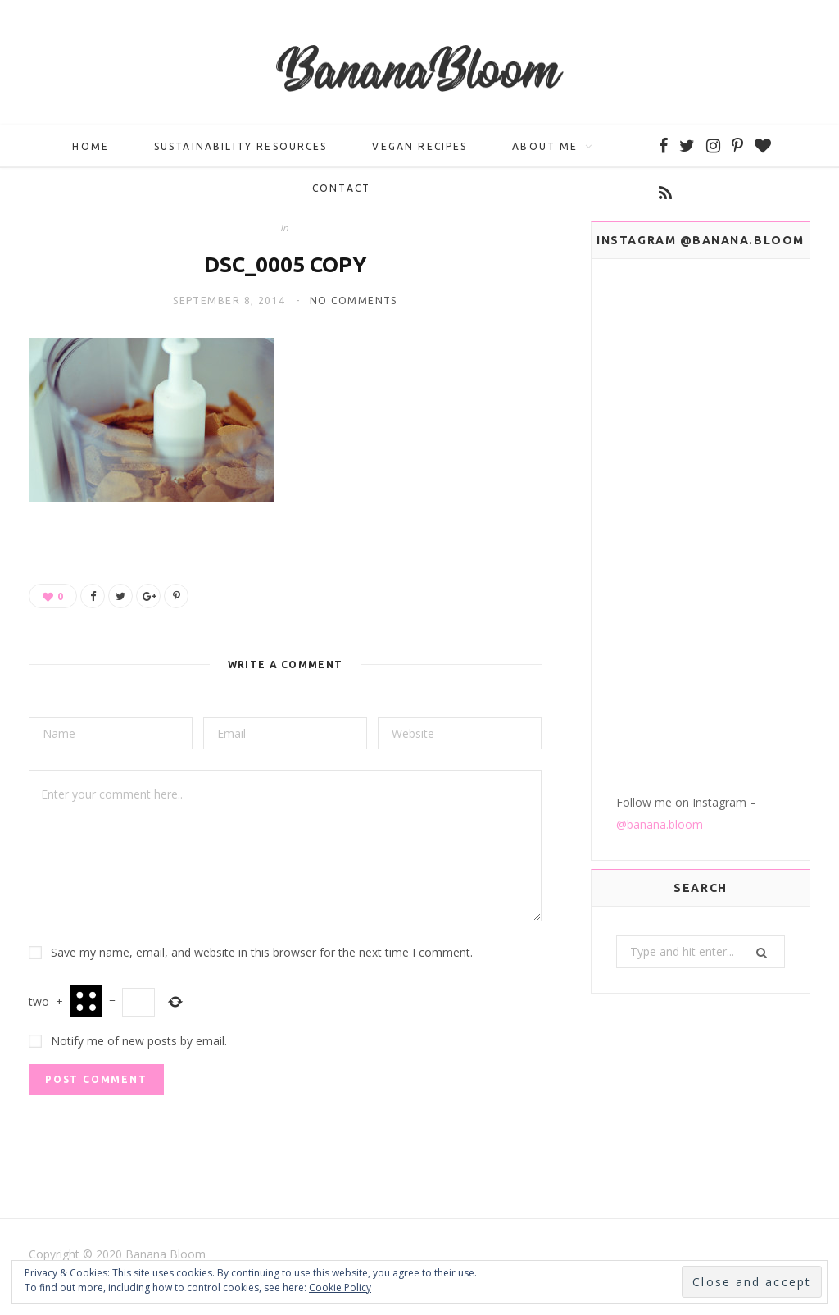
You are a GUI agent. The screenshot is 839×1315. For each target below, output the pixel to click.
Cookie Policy (340, 1288)
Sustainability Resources (241, 152)
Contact (341, 194)
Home (90, 152)
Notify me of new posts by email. (139, 1046)
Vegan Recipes (419, 152)
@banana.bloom (659, 428)
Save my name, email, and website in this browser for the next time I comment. (262, 958)
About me (545, 152)
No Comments (353, 306)
